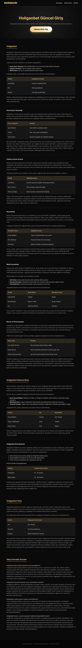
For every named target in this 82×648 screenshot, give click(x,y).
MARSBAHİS (10, 3)
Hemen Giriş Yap (41, 29)
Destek (76, 3)
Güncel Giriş (68, 3)
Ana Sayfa (59, 3)
